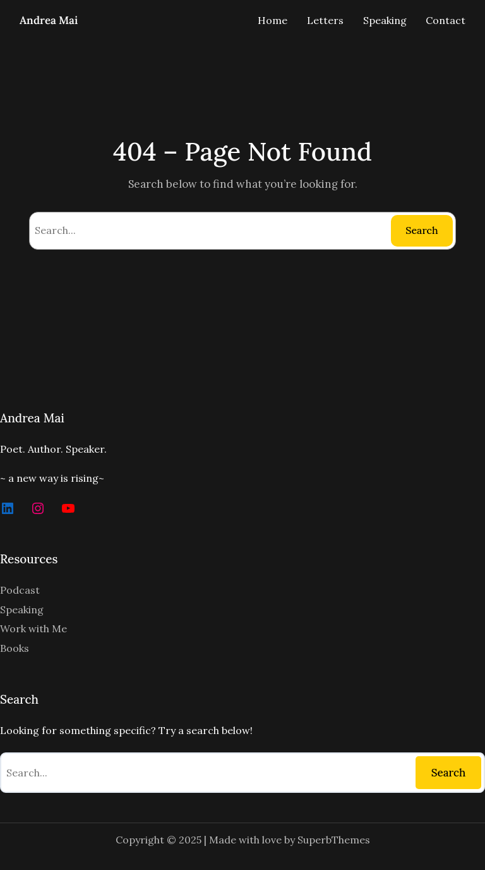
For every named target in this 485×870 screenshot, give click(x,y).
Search (421, 230)
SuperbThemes (333, 839)
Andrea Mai (49, 20)
